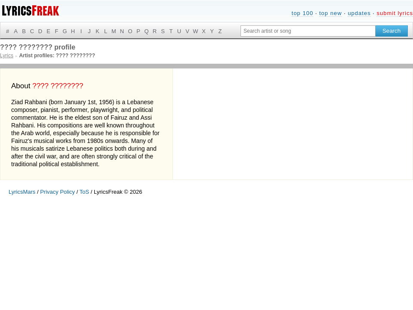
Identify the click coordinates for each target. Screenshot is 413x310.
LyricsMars (22, 192)
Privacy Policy (57, 192)
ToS (84, 192)
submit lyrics (394, 13)
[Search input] (308, 31)
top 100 (302, 13)
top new (330, 13)
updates (359, 13)
